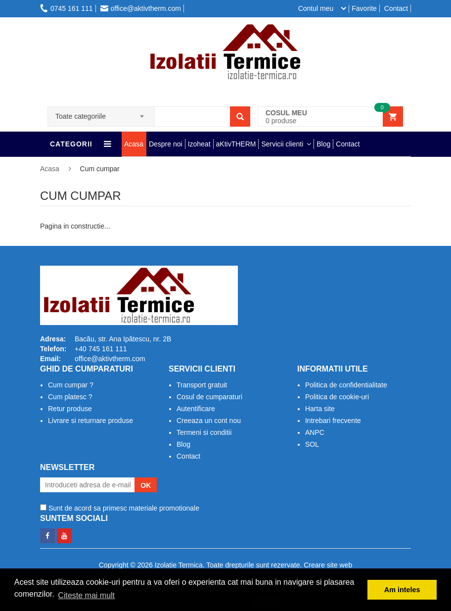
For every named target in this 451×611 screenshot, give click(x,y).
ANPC (314, 432)
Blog (323, 144)
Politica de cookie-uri (337, 397)
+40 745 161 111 (101, 349)
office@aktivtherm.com (140, 8)
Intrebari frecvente (333, 420)
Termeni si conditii (204, 432)
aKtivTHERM (236, 144)
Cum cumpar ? (70, 385)
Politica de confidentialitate (346, 385)
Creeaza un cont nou (209, 420)
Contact (396, 8)
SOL (312, 444)
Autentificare (196, 409)
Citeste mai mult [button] (86, 595)
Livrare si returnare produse (90, 420)
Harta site (320, 409)
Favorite (364, 8)
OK (145, 485)
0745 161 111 (66, 8)
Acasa (133, 144)
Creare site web (328, 565)
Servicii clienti (282, 144)
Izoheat (199, 144)
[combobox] (101, 113)
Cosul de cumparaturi (209, 397)
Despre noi (165, 144)
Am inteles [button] (402, 590)
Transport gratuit (202, 385)
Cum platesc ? (70, 397)
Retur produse (70, 409)
